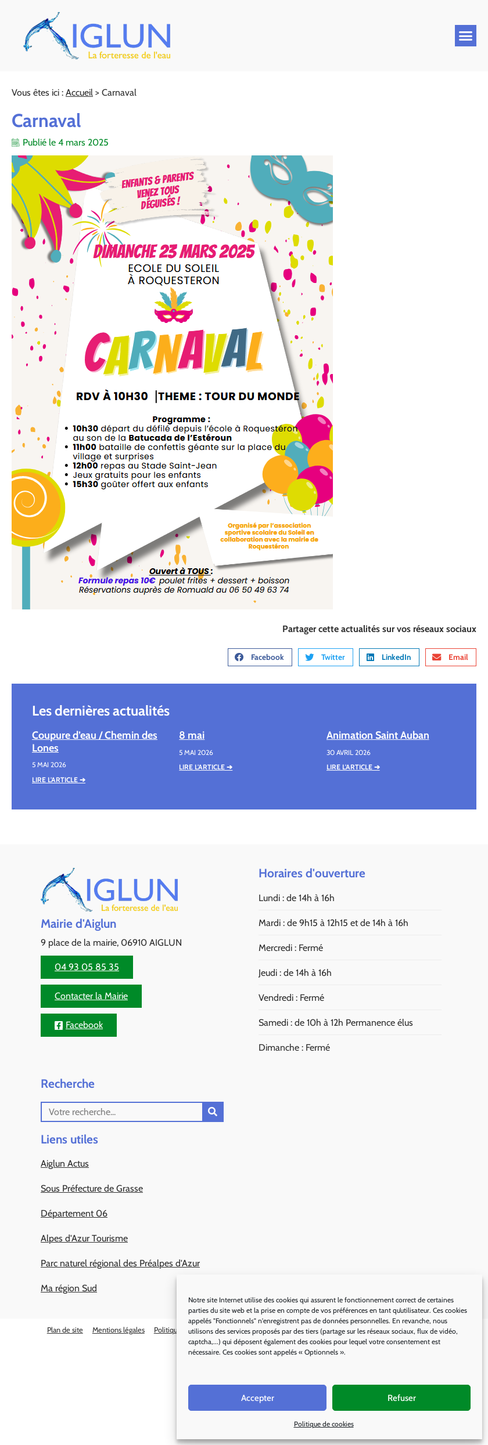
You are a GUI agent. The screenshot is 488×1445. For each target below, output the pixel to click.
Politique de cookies (324, 1423)
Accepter (257, 1398)
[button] (466, 36)
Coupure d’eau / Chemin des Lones (94, 741)
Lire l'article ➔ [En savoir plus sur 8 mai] (205, 767)
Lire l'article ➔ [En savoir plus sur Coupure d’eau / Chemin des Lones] (58, 779)
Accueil (79, 92)
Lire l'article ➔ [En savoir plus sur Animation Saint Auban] (353, 767)
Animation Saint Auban (377, 735)
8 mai (191, 735)
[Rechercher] (212, 1112)
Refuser (401, 1398)
